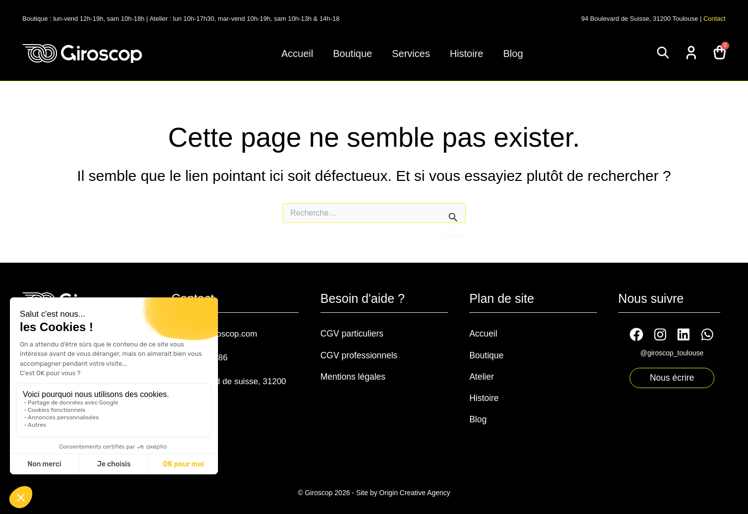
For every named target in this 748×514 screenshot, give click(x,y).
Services (411, 53)
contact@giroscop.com (221, 333)
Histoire (466, 53)
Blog (513, 53)
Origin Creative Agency (414, 490)
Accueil (297, 53)
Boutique (352, 53)
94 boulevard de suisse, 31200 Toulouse (223, 385)
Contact (714, 18)
